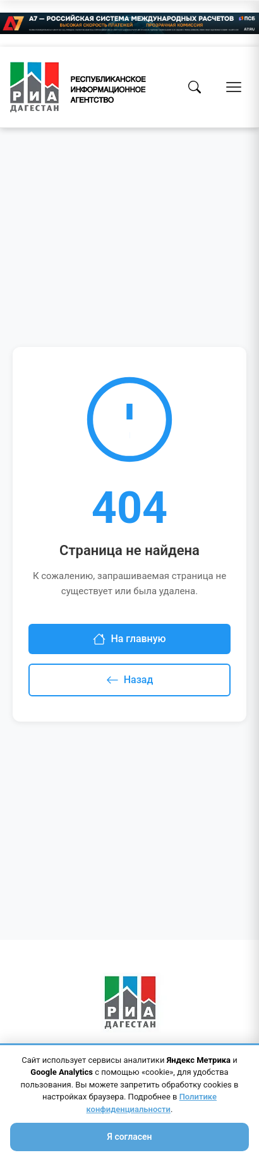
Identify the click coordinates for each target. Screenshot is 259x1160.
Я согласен (129, 1137)
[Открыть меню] (234, 87)
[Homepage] (78, 87)
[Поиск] (195, 87)
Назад (130, 680)
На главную (129, 639)
